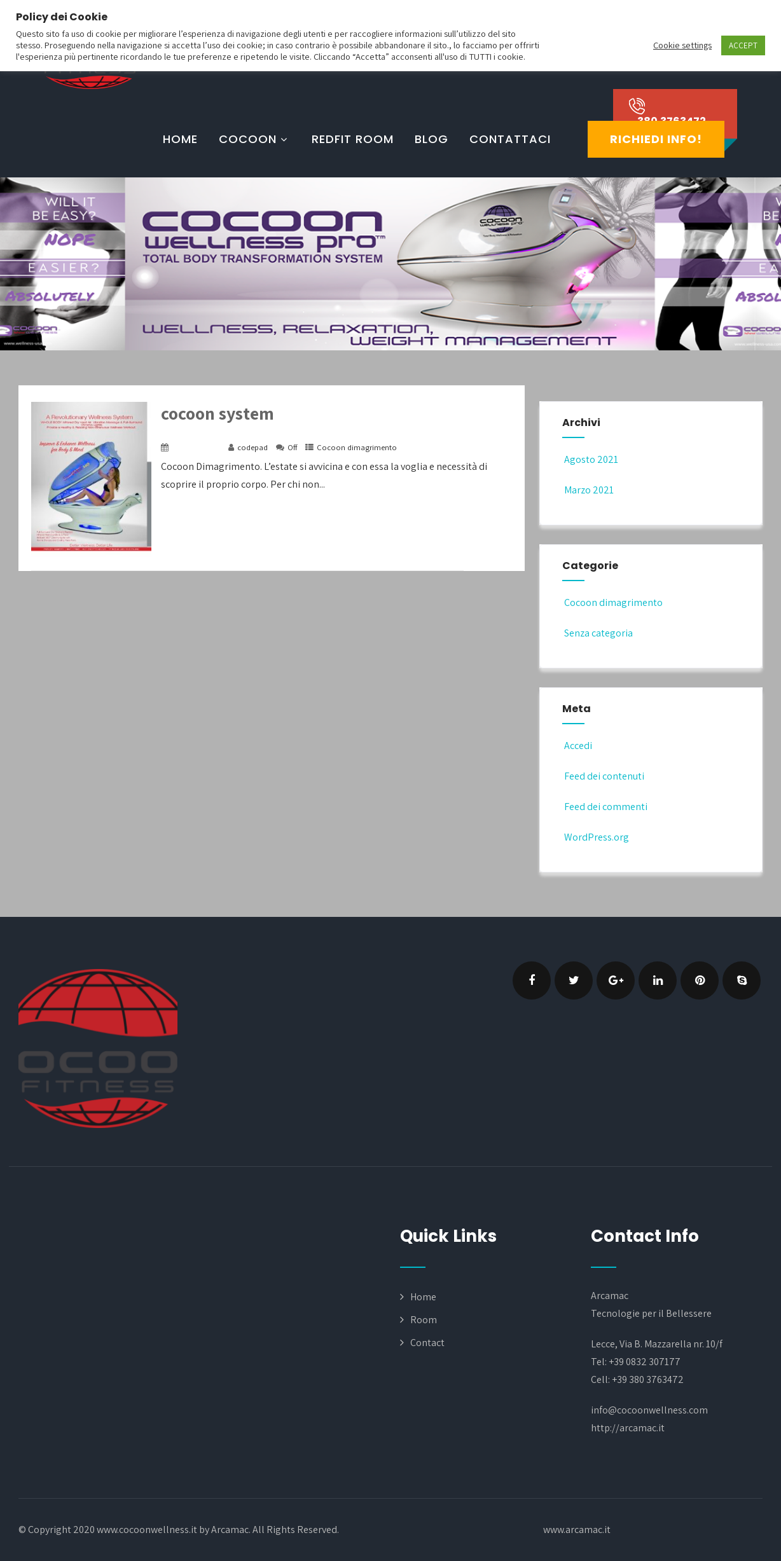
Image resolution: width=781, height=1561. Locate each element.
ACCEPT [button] (743, 45)
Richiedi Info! (656, 139)
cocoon (255, 139)
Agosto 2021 (591, 459)
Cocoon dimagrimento (357, 447)
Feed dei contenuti (603, 776)
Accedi (577, 745)
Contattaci (510, 139)
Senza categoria (597, 633)
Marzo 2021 (589, 490)
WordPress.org (595, 837)
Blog (431, 139)
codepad (252, 447)
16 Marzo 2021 (196, 447)
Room (423, 1319)
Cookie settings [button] (682, 45)
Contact (427, 1342)
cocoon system (217, 413)
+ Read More (488, 558)
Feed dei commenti (604, 806)
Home (180, 139)
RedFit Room (353, 139)
